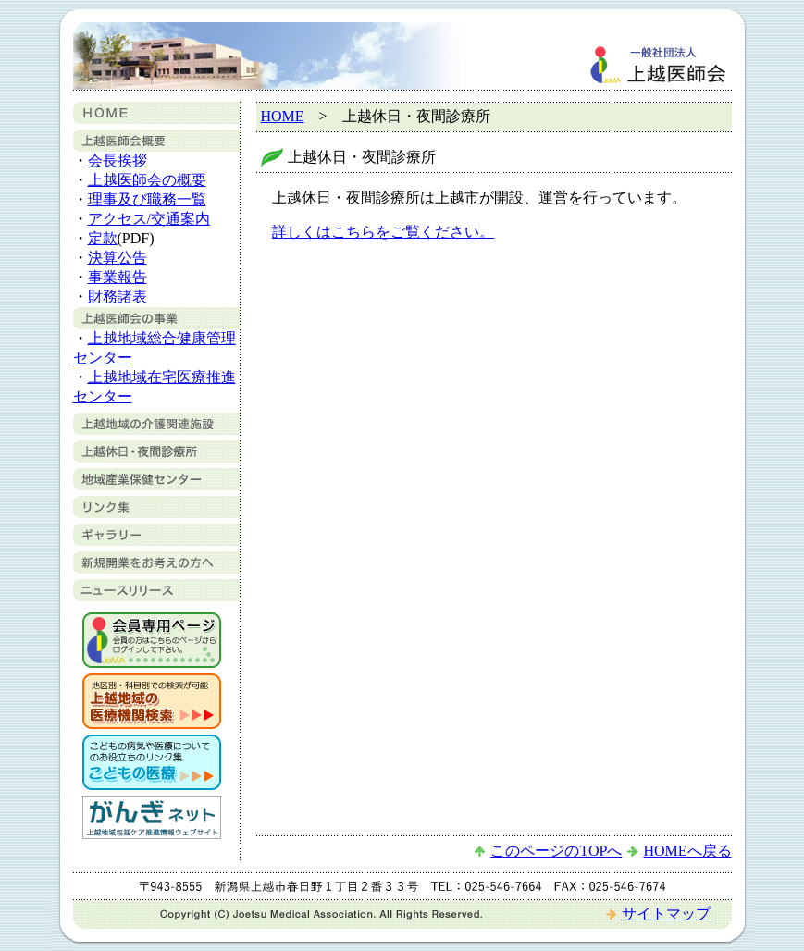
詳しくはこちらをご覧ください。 (383, 232)
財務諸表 (117, 296)
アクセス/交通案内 (149, 219)
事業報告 (117, 277)
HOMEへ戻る (687, 850)
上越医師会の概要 (147, 180)
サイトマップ (666, 913)
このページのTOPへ (556, 850)
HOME (282, 116)
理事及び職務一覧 (147, 199)
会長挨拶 (117, 160)
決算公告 (117, 258)
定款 (103, 238)
